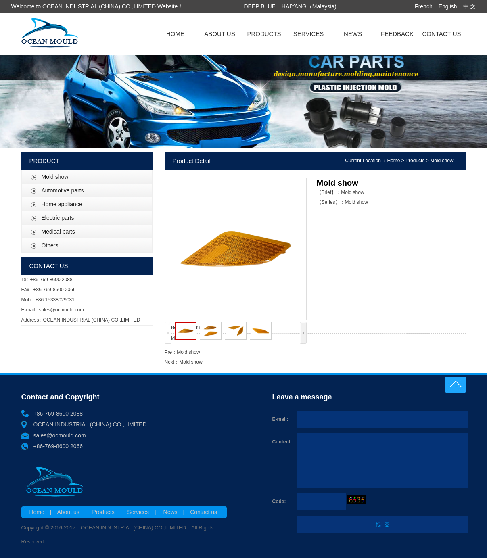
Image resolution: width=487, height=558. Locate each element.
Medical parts (58, 231)
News (170, 512)
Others (50, 245)
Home (393, 160)
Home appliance (62, 204)
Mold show (55, 176)
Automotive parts (63, 190)
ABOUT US (219, 33)
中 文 (469, 6)
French (424, 6)
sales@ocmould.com (59, 435)
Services (138, 512)
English (448, 6)
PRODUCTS (264, 33)
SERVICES (308, 33)
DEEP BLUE (260, 6)
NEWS (353, 33)
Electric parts (58, 218)
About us (68, 512)
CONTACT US (441, 33)
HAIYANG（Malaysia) (309, 6)
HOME (175, 33)
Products (414, 160)
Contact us (203, 512)
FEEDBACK (397, 33)
